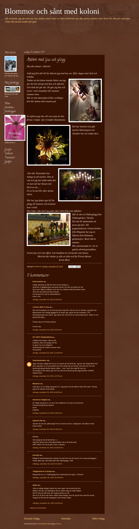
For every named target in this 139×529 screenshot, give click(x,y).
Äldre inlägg (98, 518)
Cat (34, 437)
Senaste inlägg (31, 518)
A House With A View (41, 307)
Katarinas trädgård (40, 400)
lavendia (36, 455)
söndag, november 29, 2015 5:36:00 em (47, 413)
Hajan (35, 485)
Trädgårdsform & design (42, 471)
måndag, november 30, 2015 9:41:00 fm (47, 464)
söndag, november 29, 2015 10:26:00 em (48, 448)
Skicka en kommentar (38, 508)
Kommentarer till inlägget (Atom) (49, 524)
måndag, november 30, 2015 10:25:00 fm (48, 478)
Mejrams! (36, 384)
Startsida (65, 518)
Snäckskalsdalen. (40, 360)
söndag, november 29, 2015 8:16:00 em (47, 429)
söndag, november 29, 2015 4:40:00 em (47, 392)
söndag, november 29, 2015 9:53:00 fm (47, 330)
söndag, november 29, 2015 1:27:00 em (47, 376)
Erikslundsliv (38, 282)
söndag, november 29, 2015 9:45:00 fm (47, 300)
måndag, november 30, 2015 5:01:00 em (48, 503)
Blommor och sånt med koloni (52, 11)
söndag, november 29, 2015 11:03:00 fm (48, 353)
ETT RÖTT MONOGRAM (42, 337)
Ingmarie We (37, 421)
